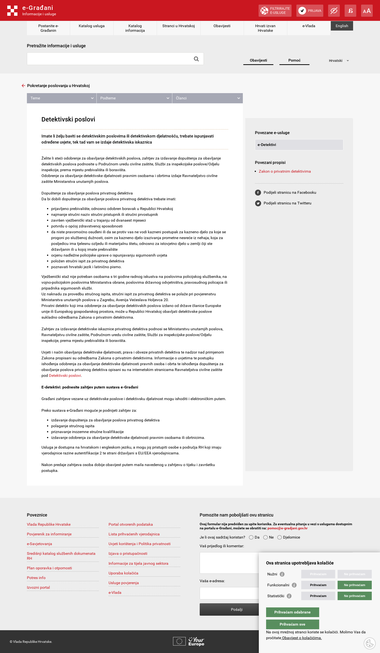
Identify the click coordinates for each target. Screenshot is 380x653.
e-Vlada (308, 26)
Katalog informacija (135, 28)
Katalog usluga (92, 26)
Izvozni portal (38, 587)
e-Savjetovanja (39, 543)
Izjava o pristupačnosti (128, 553)
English (342, 26)
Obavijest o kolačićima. (301, 638)
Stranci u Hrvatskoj (178, 26)
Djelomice (288, 537)
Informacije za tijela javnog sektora (138, 563)
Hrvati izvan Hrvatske (265, 28)
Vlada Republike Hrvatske (49, 524)
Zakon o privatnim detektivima (285, 171)
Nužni (272, 583)
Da (254, 537)
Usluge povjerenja (124, 582)
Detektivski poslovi (65, 375)
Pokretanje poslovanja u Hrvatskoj (58, 85)
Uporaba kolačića (123, 573)
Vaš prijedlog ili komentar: (222, 546)
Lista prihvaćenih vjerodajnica (134, 534)
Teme (35, 98)
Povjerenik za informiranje (49, 534)
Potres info (36, 577)
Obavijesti (222, 26)
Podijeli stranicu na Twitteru (287, 203)
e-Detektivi (267, 144)
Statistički (275, 605)
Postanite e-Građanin (48, 28)
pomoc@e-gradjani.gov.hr (288, 528)
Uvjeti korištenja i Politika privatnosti (140, 543)
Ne (268, 537)
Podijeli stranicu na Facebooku (290, 192)
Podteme (108, 98)
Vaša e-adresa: (212, 581)
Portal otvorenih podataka (131, 524)
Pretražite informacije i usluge (56, 45)
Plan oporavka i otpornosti (49, 568)
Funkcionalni (278, 594)
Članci (181, 98)
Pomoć (294, 60)
